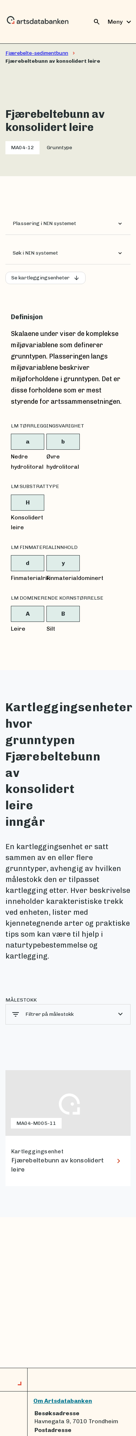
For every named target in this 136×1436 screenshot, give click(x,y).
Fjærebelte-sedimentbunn (36, 53)
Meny (120, 22)
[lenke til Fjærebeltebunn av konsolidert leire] (68, 1128)
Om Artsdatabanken (62, 1400)
